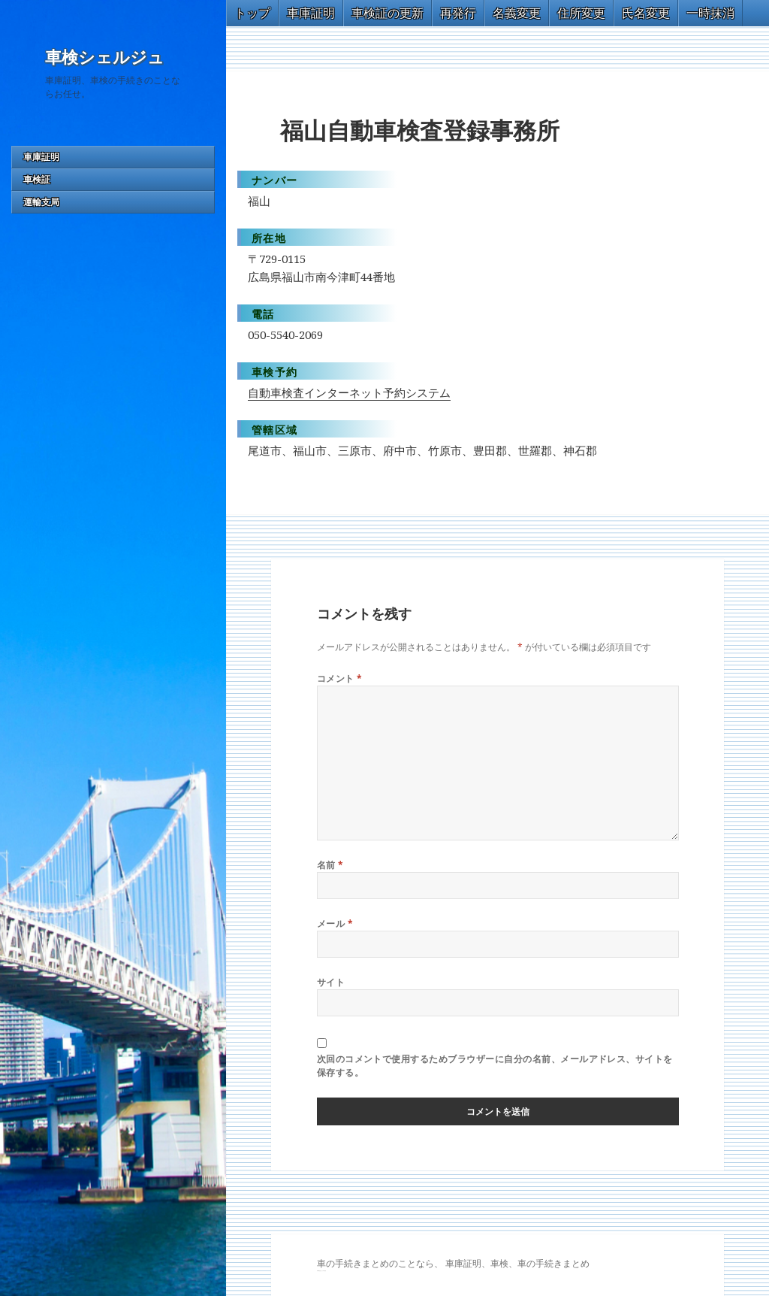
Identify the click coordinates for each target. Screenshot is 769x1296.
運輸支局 (41, 201)
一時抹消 (710, 13)
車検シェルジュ (104, 57)
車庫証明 (41, 156)
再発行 (458, 13)
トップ (252, 13)
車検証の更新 (387, 13)
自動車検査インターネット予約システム (349, 392)
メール (335, 923)
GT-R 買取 (319, 1270)
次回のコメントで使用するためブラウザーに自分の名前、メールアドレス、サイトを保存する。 (495, 1065)
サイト (331, 982)
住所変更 (581, 13)
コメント (340, 678)
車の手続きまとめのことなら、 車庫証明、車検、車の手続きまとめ (453, 1263)
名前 (330, 864)
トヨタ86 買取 (323, 1270)
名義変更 (517, 13)
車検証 (36, 179)
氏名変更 (646, 13)
